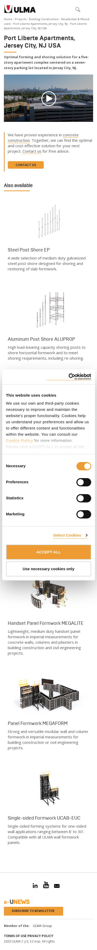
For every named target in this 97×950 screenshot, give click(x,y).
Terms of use (15, 936)
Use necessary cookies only (48, 569)
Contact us (32, 151)
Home (8, 19)
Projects (20, 19)
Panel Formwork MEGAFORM (38, 723)
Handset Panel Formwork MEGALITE (46, 623)
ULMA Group (42, 926)
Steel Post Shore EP (29, 250)
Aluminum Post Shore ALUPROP (41, 339)
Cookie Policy (19, 440)
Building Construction (44, 19)
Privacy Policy (40, 936)
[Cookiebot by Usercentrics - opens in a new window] (69, 376)
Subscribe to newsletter (33, 911)
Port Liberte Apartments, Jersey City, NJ (40, 24)
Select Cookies (67, 535)
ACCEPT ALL (48, 552)
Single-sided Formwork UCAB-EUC (44, 818)
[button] (67, 9)
